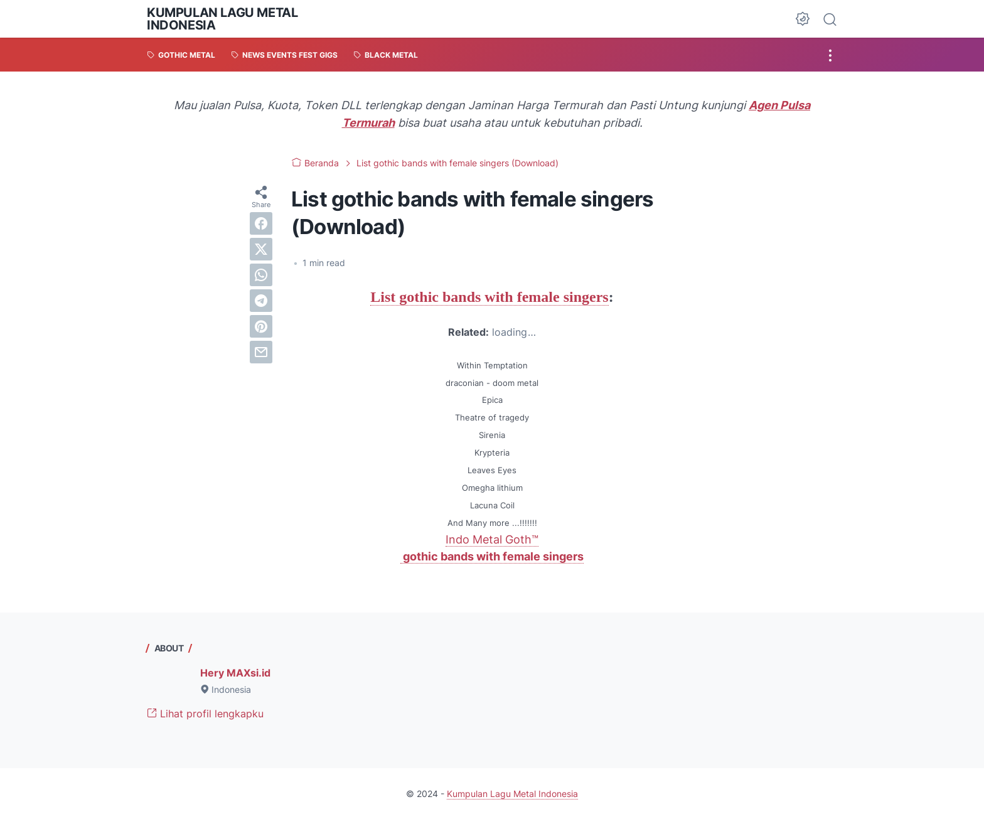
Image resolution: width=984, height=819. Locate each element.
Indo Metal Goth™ (492, 539)
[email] (261, 352)
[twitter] (261, 249)
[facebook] (261, 223)
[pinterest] (261, 326)
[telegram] (261, 300)
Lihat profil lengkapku (205, 713)
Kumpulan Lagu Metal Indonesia (222, 19)
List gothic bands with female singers (489, 297)
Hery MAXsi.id (235, 672)
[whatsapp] (261, 275)
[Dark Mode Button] (802, 18)
